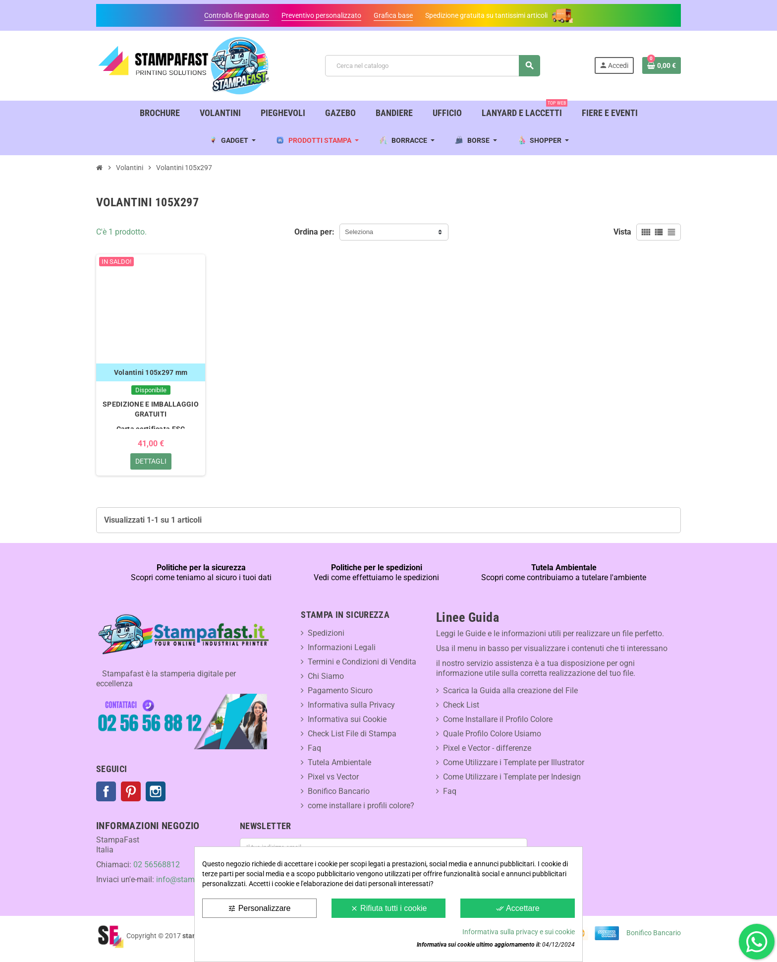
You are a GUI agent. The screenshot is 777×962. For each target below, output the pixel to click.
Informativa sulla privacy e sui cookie (518, 932)
